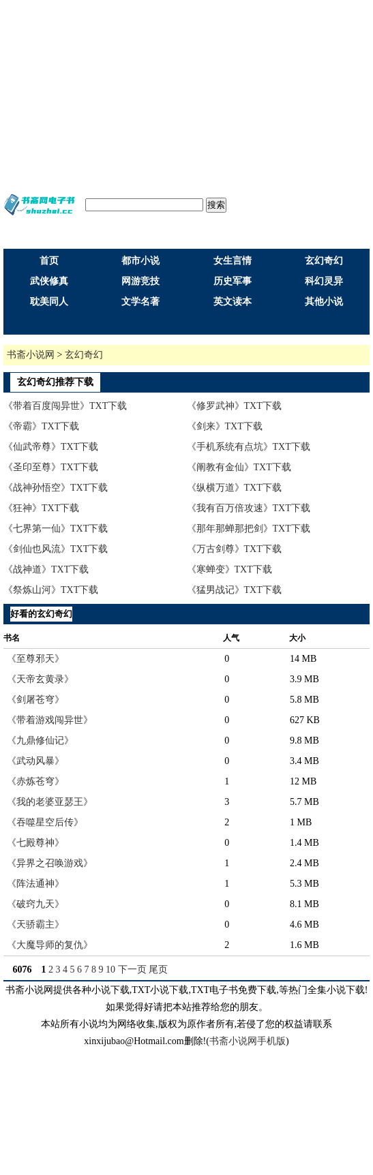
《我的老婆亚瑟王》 (50, 802)
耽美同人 (49, 301)
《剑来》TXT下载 (225, 426)
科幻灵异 (324, 281)
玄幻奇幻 (324, 261)
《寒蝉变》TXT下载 (229, 569)
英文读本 (232, 301)
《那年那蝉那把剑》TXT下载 (248, 528)
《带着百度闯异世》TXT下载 (65, 406)
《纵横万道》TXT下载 (234, 488)
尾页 (158, 969)
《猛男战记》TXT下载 (234, 590)
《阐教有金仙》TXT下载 (239, 467)
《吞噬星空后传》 (45, 822)
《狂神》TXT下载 (41, 508)
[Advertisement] (186, 95)
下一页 (132, 969)
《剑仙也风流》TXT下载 (55, 549)
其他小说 (324, 301)
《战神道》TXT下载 (46, 569)
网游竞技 (140, 281)
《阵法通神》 (35, 884)
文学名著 (140, 301)
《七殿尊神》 (35, 843)
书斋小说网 (31, 355)
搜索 (216, 205)
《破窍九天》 (35, 904)
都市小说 (140, 261)
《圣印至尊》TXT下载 (50, 467)
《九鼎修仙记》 (40, 740)
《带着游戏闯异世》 (50, 720)
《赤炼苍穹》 (35, 781)
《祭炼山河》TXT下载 (50, 590)
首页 (49, 261)
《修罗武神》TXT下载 (234, 406)
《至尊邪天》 (35, 659)
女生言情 (232, 261)
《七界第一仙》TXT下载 (55, 528)
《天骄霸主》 (35, 924)
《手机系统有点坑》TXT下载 (248, 447)
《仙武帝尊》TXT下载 (50, 447)
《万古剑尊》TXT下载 (234, 549)
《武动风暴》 (35, 761)
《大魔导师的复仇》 (50, 945)
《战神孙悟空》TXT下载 (55, 488)
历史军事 (232, 281)
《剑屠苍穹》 (35, 700)
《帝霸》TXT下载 (41, 426)
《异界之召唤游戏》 (50, 863)
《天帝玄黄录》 (40, 679)
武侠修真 (49, 281)
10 (110, 969)
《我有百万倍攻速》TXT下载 (248, 508)
